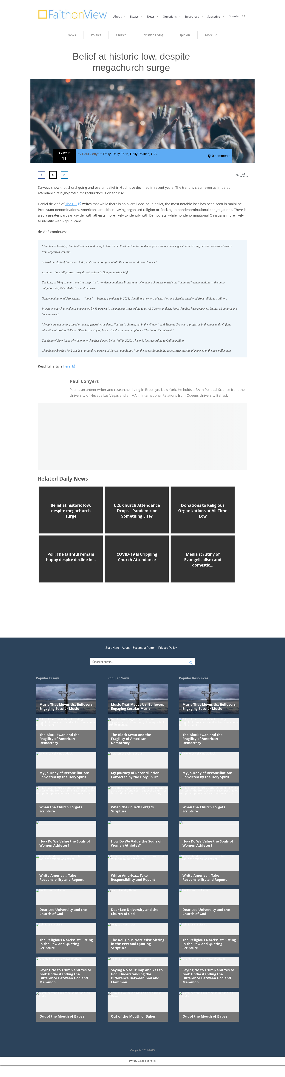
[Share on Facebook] (41, 175)
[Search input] (139, 661)
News (154, 16)
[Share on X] (53, 175)
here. (69, 366)
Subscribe (217, 16)
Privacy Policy (167, 647)
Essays (137, 16)
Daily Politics (139, 154)
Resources (195, 16)
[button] (244, 16)
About (120, 16)
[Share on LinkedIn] (64, 175)
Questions (173, 16)
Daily (107, 154)
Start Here (112, 647)
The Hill (73, 204)
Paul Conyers (92, 154)
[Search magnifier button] (191, 661)
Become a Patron (144, 647)
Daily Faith (120, 154)
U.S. (154, 154)
